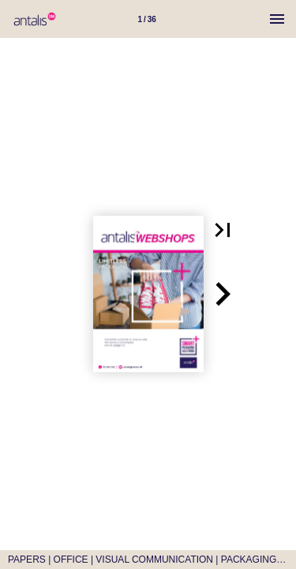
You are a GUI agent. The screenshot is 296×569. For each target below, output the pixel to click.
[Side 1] (146, 19)
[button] (223, 230)
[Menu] (277, 19)
